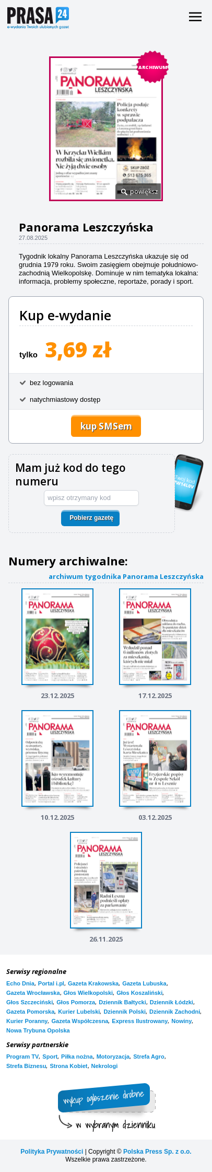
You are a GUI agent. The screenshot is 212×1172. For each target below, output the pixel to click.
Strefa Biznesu (26, 1066)
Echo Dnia (20, 983)
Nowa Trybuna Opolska (38, 1030)
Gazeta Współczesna (79, 1021)
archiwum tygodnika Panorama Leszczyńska (126, 576)
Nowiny (181, 1021)
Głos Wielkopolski (88, 993)
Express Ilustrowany (140, 1021)
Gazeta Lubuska (144, 983)
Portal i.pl (51, 983)
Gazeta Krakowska (93, 983)
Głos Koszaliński (139, 993)
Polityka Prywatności (51, 1151)
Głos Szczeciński (29, 1002)
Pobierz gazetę (91, 517)
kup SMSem (106, 426)
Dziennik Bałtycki (122, 1002)
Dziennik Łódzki (171, 1002)
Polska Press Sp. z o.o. (157, 1151)
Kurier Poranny (27, 1021)
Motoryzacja (113, 1056)
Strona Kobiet (68, 1066)
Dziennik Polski (124, 1011)
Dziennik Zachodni (174, 1011)
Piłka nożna (77, 1056)
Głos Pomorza (75, 1002)
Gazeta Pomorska (30, 1011)
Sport (49, 1056)
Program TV (22, 1056)
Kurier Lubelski (79, 1011)
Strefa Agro (148, 1056)
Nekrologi (104, 1066)
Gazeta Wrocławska (33, 993)
